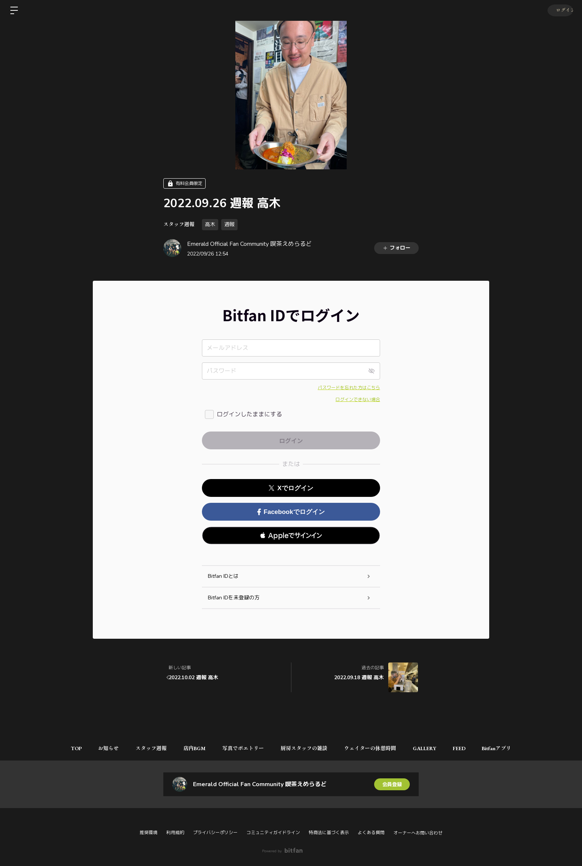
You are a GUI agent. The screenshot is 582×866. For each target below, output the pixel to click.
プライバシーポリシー (215, 833)
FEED (466, 748)
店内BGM (192, 748)
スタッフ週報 (178, 224)
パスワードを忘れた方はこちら (349, 388)
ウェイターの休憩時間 (373, 748)
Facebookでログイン (290, 511)
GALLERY (429, 748)
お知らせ (102, 748)
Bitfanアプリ (505, 748)
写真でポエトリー (242, 748)
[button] (291, 535)
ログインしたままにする (249, 414)
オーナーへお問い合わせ (417, 833)
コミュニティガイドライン (273, 833)
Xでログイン (291, 488)
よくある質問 (371, 833)
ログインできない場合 (358, 400)
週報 (229, 224)
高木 (210, 224)
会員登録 (392, 784)
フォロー (396, 247)
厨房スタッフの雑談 (305, 748)
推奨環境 (148, 833)
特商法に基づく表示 (329, 833)
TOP (67, 748)
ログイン (560, 10)
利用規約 (175, 833)
